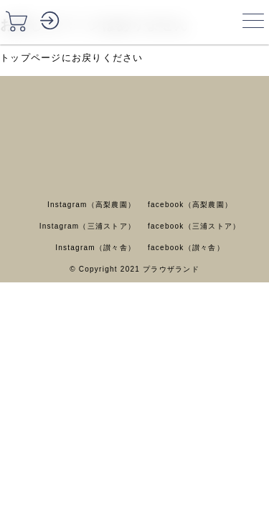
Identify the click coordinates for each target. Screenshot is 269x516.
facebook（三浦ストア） (194, 226)
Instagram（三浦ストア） (87, 226)
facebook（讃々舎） (186, 248)
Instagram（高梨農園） (91, 205)
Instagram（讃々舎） (95, 248)
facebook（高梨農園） (190, 205)
